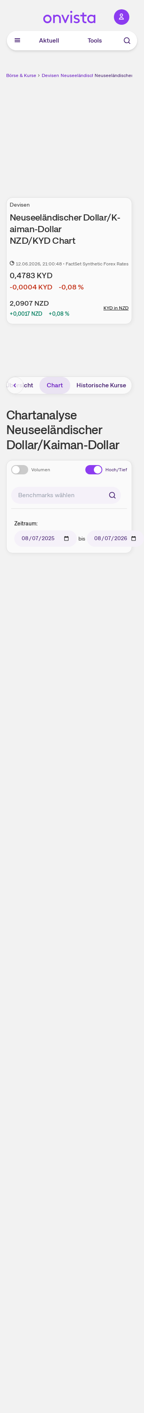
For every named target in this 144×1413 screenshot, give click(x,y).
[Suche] (127, 40)
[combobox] (66, 495)
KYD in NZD (116, 308)
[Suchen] (112, 495)
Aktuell (49, 40)
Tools (95, 40)
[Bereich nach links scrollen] (15, 385)
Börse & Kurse (21, 75)
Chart (55, 385)
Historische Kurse (101, 385)
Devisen (50, 75)
